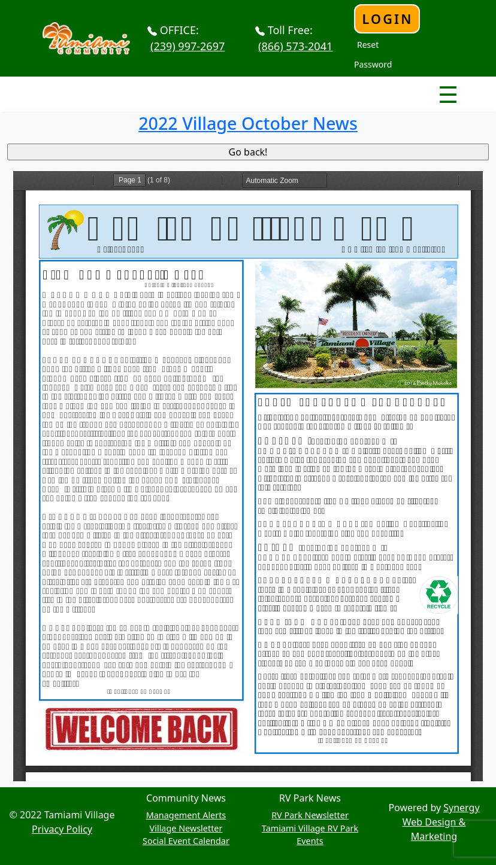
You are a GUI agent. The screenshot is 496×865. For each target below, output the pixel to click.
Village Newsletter (186, 828)
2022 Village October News (248, 123)
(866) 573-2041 (295, 46)
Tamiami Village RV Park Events (310, 835)
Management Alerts (186, 815)
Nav (406, 84)
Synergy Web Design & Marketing (441, 822)
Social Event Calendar (186, 840)
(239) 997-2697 (187, 46)
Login (387, 19)
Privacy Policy (62, 829)
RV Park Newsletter (310, 815)
